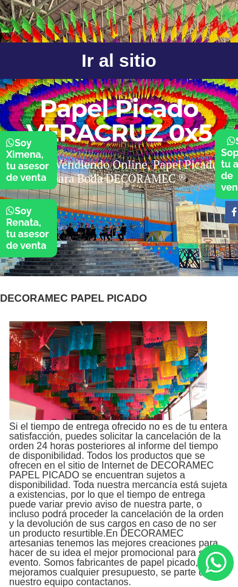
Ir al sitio (118, 60)
